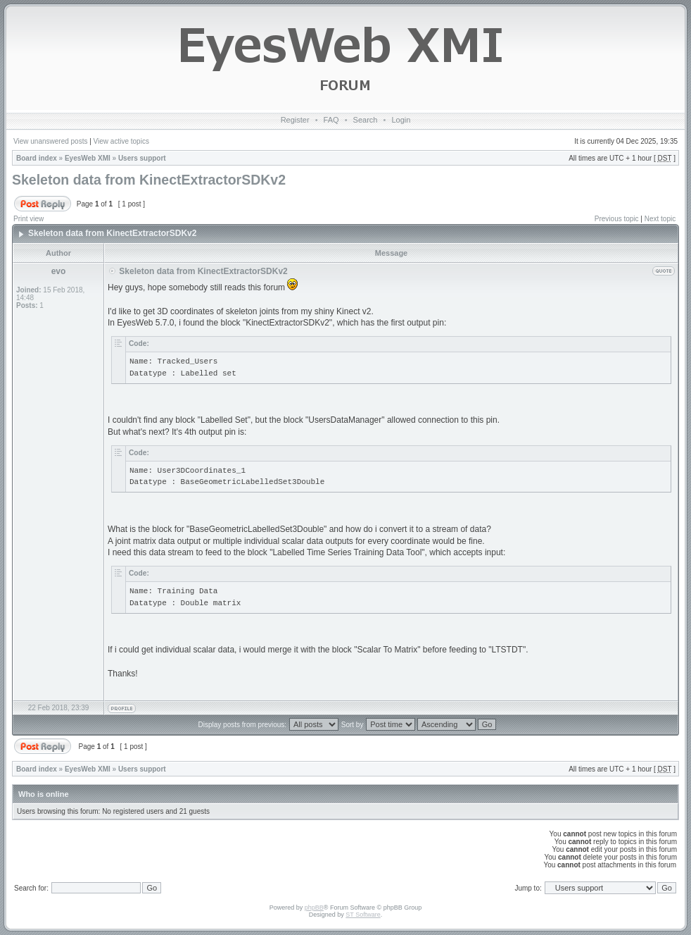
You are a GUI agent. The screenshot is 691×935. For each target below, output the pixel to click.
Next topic (660, 219)
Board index (36, 158)
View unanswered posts (50, 141)
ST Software (363, 914)
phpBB (314, 907)
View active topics (121, 141)
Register (295, 120)
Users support (142, 158)
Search (365, 120)
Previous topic (617, 219)
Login (400, 120)
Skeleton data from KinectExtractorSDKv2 (149, 179)
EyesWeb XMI (87, 158)
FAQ (331, 120)
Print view (28, 219)
